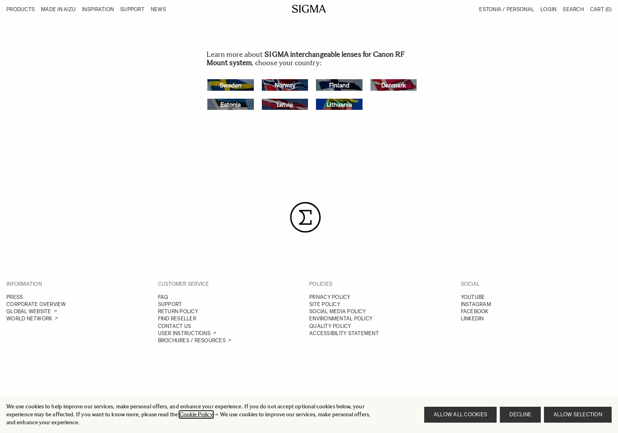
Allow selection (578, 414)
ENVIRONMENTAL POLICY (340, 319)
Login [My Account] (548, 9)
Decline (520, 414)
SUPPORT (170, 304)
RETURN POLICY (178, 311)
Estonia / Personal (506, 9)
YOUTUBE (473, 297)
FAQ (163, 297)
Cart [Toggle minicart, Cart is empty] (601, 9)
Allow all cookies (460, 414)
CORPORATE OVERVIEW (36, 304)
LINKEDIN (472, 319)
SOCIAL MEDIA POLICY (337, 311)
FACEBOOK (475, 311)
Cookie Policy (196, 414)
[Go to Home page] (309, 9)
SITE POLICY (324, 304)
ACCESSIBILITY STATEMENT (344, 333)
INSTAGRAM (476, 304)
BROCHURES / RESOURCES (192, 340)
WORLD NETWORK (29, 319)
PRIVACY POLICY (330, 297)
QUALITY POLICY (330, 326)
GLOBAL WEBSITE (28, 311)
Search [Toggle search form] (573, 9)
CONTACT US (174, 326)
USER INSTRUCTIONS (184, 333)
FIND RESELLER (177, 319)
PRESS (14, 297)
